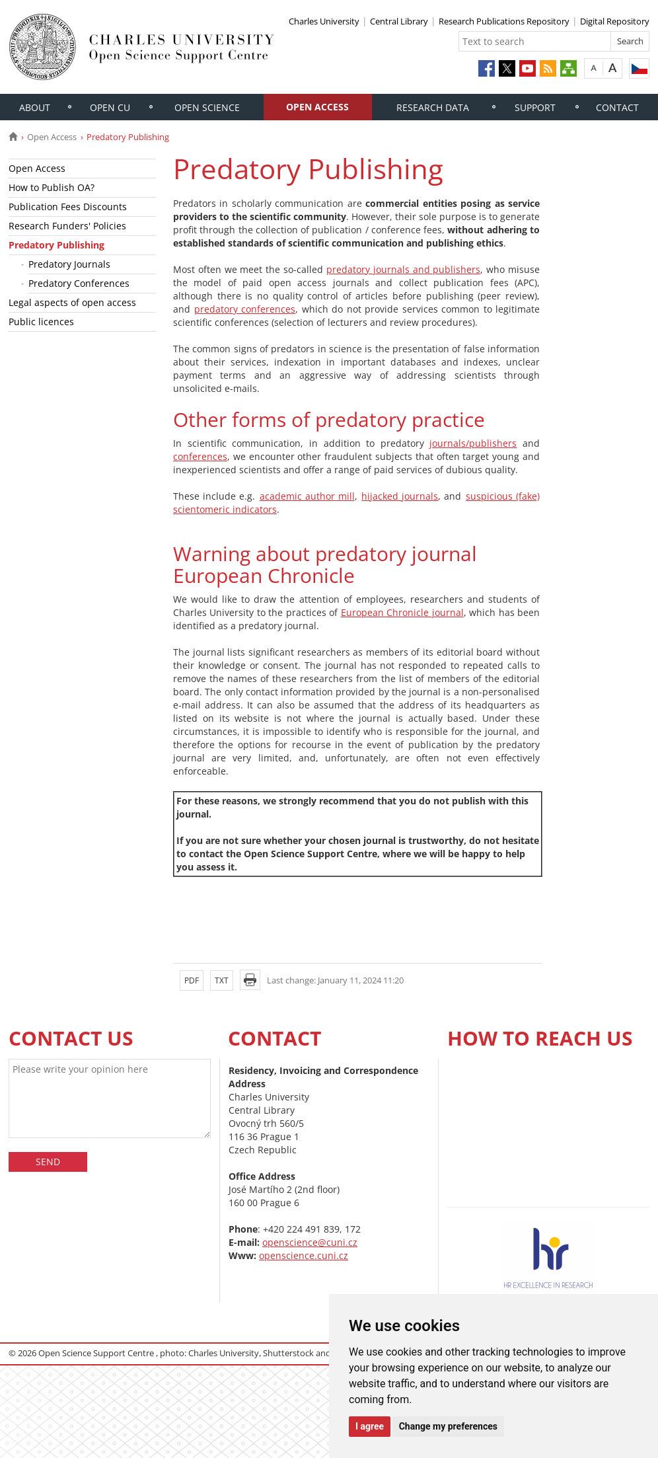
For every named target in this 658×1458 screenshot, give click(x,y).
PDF (191, 980)
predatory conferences (245, 309)
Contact (617, 107)
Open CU (110, 107)
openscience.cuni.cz (303, 1255)
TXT (222, 980)
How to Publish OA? (51, 187)
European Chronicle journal (402, 612)
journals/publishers (473, 443)
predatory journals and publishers (403, 269)
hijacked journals (399, 496)
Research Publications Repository (504, 21)
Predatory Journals (69, 264)
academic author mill (307, 496)
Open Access (317, 106)
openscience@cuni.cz (309, 1242)
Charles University (324, 21)
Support (535, 107)
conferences (200, 456)
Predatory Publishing (56, 245)
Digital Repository (614, 21)
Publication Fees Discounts (68, 206)
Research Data (432, 107)
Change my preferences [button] (448, 1426)
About (34, 107)
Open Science (207, 107)
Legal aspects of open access (72, 302)
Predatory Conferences (78, 283)
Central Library (399, 21)
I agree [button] (369, 1426)
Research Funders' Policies (67, 225)
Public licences (41, 321)
